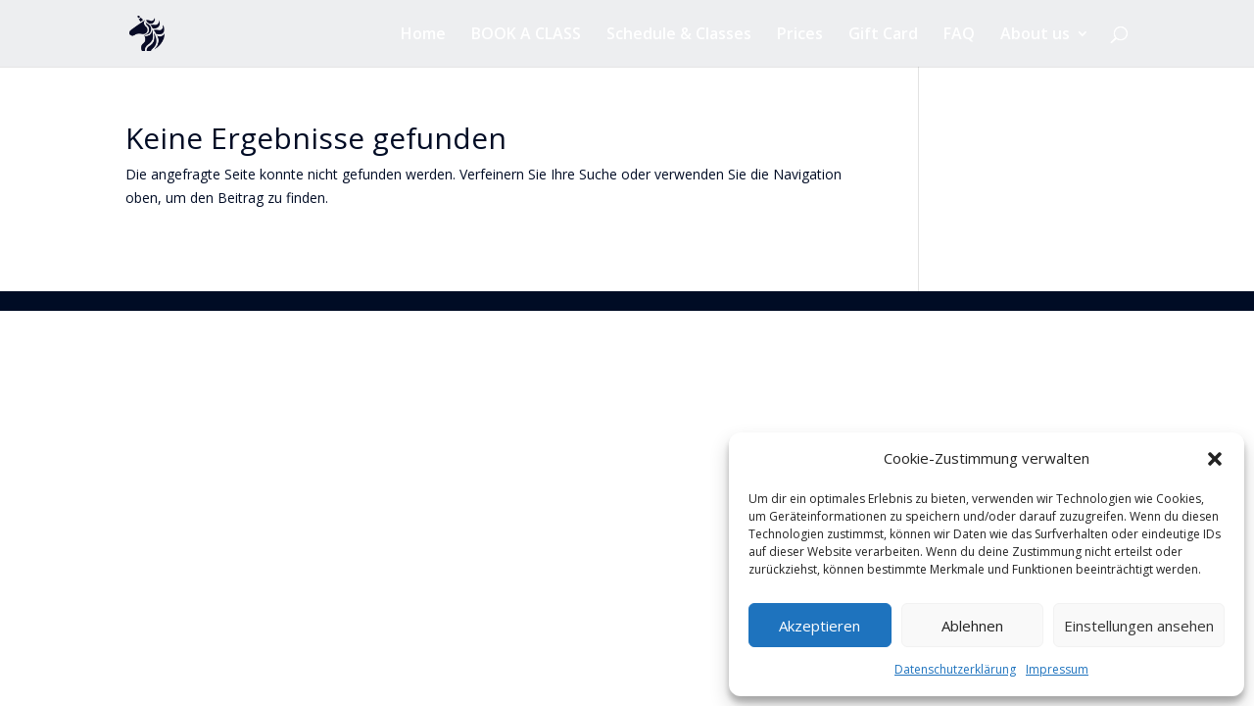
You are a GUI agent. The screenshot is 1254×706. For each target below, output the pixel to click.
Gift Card (883, 35)
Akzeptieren (819, 625)
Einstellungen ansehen (1139, 625)
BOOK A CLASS (526, 35)
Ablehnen (972, 625)
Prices (800, 35)
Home (423, 35)
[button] (1215, 459)
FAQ (959, 35)
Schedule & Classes (678, 35)
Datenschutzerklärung (955, 669)
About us (1035, 35)
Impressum (1057, 669)
